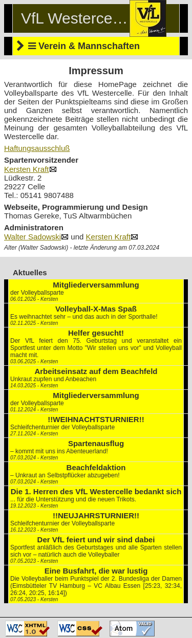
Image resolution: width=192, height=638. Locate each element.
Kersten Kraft (30, 169)
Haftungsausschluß (37, 148)
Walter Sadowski (36, 236)
